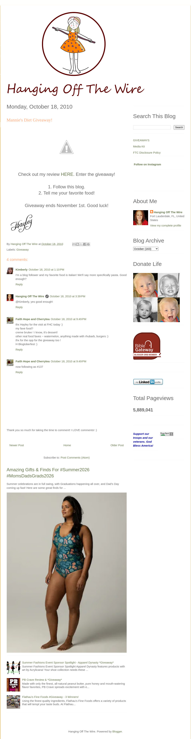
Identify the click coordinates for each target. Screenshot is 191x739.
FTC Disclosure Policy (147, 152)
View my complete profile (165, 225)
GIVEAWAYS (141, 140)
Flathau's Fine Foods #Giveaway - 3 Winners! (50, 696)
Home (67, 445)
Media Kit (139, 146)
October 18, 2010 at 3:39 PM (67, 296)
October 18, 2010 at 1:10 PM (46, 269)
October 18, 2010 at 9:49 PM (68, 319)
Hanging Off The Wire (30, 296)
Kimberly (22, 269)
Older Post (117, 445)
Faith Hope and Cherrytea (33, 319)
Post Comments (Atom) (75, 457)
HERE (67, 174)
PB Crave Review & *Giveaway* (42, 679)
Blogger (117, 731)
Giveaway (22, 249)
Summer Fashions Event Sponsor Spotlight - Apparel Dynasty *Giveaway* (68, 662)
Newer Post (17, 445)
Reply (19, 284)
